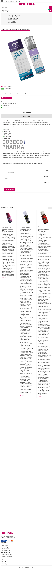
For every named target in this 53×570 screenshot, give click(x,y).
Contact (4, 559)
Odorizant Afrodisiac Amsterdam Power (7, 226)
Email (18, 1)
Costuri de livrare (6, 548)
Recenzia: (46, 182)
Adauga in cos (7, 97)
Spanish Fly (40, 226)
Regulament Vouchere (7, 554)
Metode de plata (6, 547)
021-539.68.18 (10, 1)
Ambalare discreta (6, 550)
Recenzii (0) (26, 116)
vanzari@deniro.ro (10, 537)
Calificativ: (46, 176)
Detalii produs (26, 112)
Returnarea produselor (7, 558)
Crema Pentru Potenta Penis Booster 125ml (25, 226)
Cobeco (9, 138)
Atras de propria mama (7, 563)
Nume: (47, 170)
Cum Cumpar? (5, 545)
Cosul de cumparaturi (7, 556)
